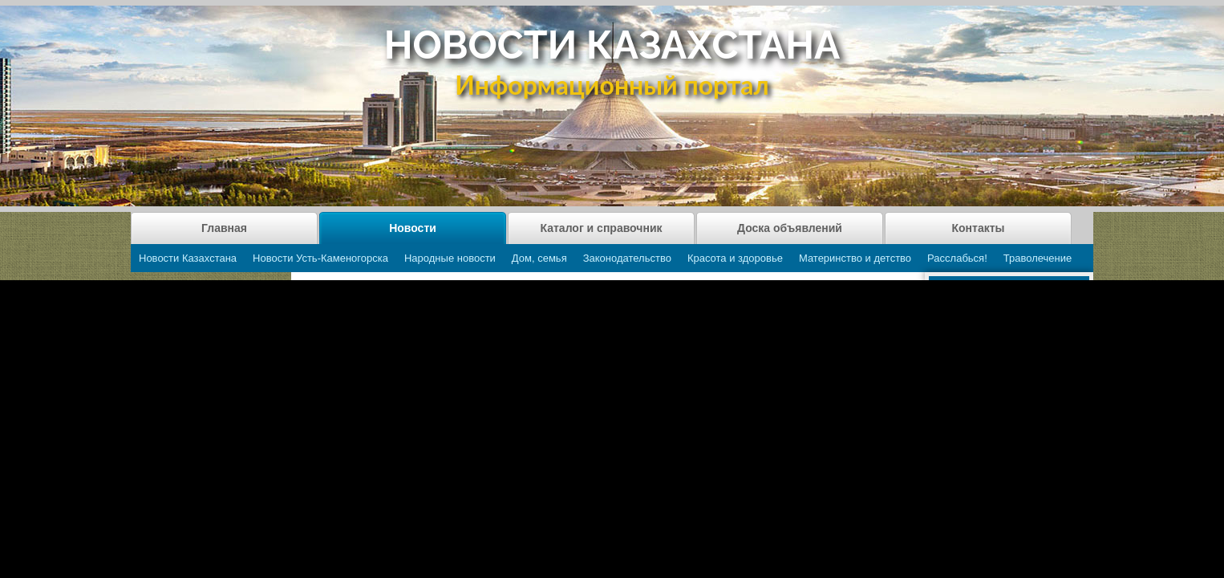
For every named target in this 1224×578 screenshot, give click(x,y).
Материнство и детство (855, 258)
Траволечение (1037, 258)
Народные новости (450, 258)
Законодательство (627, 258)
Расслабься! (957, 258)
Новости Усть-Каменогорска (320, 258)
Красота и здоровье (735, 258)
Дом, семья (539, 258)
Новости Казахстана (188, 258)
